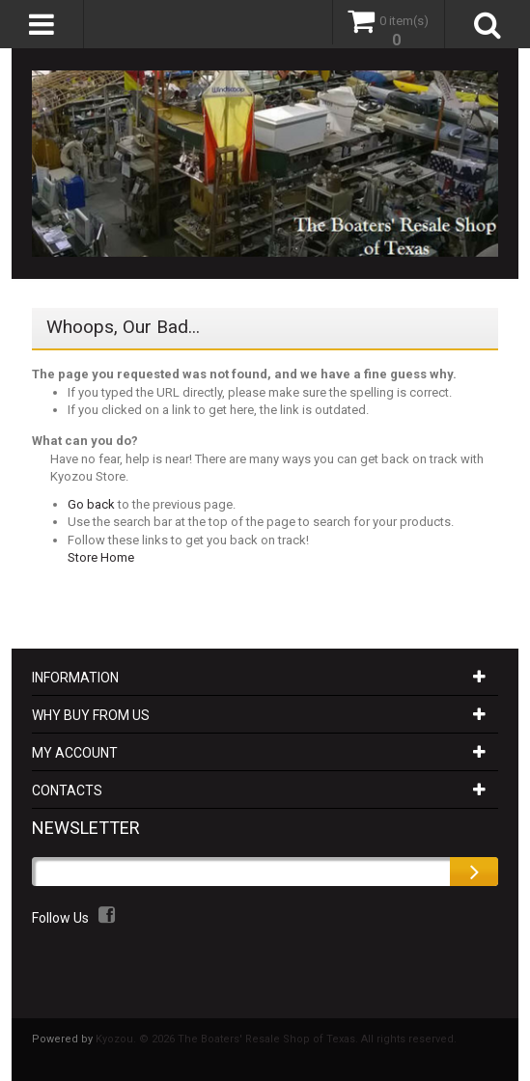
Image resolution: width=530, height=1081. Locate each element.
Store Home (101, 557)
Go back (91, 504)
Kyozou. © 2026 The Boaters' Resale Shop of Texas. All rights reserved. (276, 1039)
